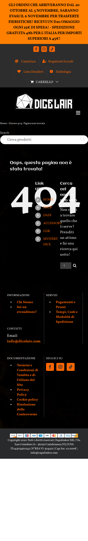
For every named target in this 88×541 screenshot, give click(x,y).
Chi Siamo (25, 302)
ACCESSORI (52, 223)
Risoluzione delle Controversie (27, 409)
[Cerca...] (65, 265)
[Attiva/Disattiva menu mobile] (78, 112)
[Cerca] (74, 265)
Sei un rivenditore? (27, 309)
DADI (47, 215)
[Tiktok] (71, 367)
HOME (48, 199)
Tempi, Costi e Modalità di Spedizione (67, 317)
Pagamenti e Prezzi (65, 304)
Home (3, 123)
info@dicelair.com (23, 341)
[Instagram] (60, 367)
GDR (46, 231)
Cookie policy (27, 400)
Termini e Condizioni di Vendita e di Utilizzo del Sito (27, 375)
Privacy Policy (23, 392)
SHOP (47, 207)
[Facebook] (50, 367)
